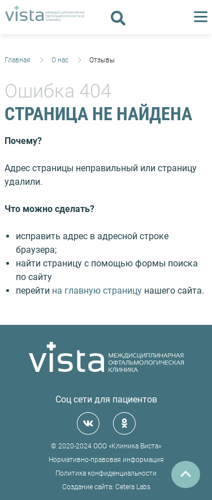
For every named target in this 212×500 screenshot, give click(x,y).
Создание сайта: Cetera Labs (106, 487)
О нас (59, 60)
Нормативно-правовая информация (106, 460)
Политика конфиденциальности (106, 473)
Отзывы (102, 60)
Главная (18, 60)
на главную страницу (97, 290)
